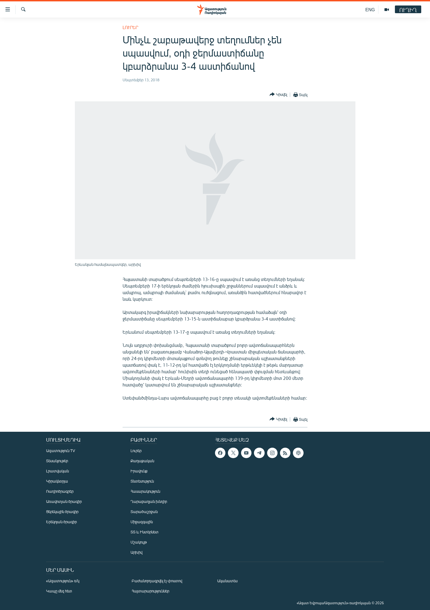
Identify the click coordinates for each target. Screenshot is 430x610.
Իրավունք (139, 471)
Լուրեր (130, 27)
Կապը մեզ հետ (59, 591)
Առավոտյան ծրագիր (64, 501)
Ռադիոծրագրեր (59, 491)
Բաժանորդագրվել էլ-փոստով (157, 580)
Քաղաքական (142, 460)
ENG (370, 9)
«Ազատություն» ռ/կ (62, 580)
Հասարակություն (145, 491)
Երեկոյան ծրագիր (61, 521)
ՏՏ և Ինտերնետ (145, 532)
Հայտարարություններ (150, 591)
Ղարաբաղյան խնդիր (149, 501)
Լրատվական (57, 471)
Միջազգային (142, 521)
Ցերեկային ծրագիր (62, 511)
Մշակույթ (139, 542)
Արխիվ (136, 552)
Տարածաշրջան (144, 511)
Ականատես (227, 580)
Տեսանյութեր (57, 460)
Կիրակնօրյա (57, 481)
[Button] (278, 95)
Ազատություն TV (60, 450)
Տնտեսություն (142, 481)
